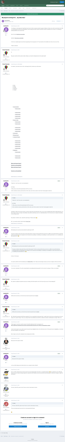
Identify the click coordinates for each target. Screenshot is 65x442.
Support (21, 5)
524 (6, 409)
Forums (6, 8)
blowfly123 (8, 20)
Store (17, 5)
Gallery (20, 8)
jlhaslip (6, 400)
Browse (3, 6)
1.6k (6, 379)
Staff (23, 8)
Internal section (17, 108)
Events (10, 8)
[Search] (51, 5)
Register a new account (18, 426)
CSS (12, 21)
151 (6, 347)
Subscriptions (26, 5)
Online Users (28, 8)
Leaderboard (34, 8)
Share (53, 21)
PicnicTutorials (6, 49)
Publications (15, 150)
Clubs (2, 8)
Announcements (16, 106)
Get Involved (15, 133)
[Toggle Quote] (12, 197)
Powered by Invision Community (32, 440)
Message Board (16, 135)
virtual (5, 385)
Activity (7, 5)
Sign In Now (47, 426)
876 (6, 394)
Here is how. (28, 221)
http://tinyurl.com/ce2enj (20, 34)
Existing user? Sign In (54, 2)
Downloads (15, 8)
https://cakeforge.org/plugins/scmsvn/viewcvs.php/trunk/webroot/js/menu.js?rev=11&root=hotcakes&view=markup (30, 325)
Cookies (32, 439)
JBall (6, 338)
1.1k (6, 58)
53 (6, 236)
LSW (6, 369)
